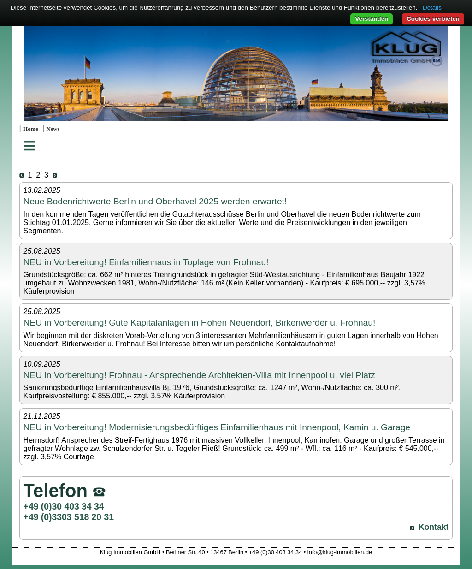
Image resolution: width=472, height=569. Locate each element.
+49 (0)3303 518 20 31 (69, 517)
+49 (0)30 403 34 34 (64, 506)
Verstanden (371, 18)
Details (432, 7)
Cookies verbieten (433, 18)
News (52, 129)
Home (30, 129)
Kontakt (434, 527)
